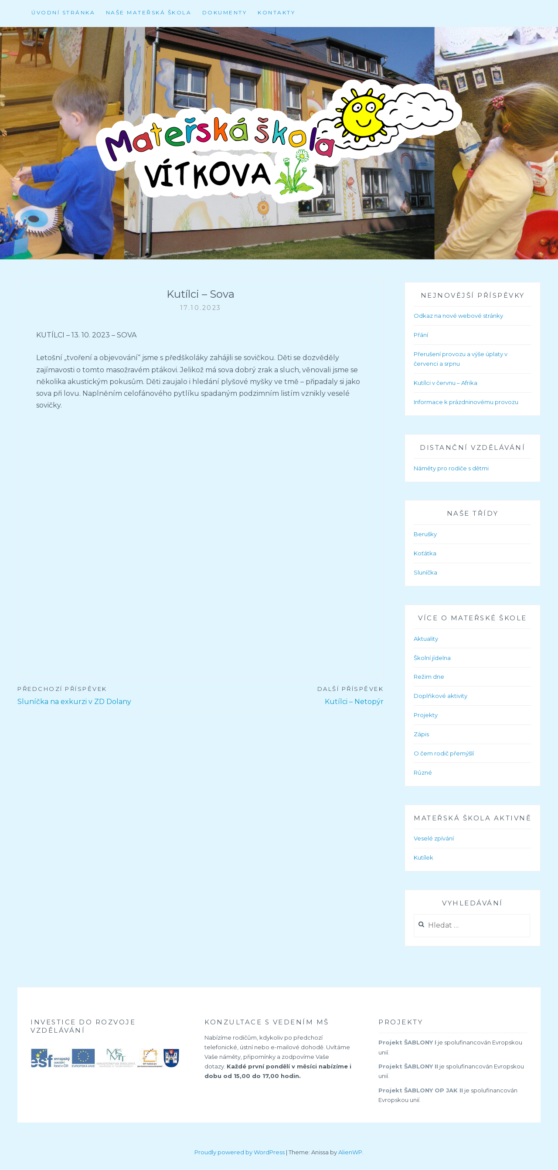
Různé (423, 772)
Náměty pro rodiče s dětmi (451, 468)
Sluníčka (425, 572)
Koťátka (425, 553)
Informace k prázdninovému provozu (466, 401)
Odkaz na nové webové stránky (458, 315)
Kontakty (276, 12)
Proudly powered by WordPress (239, 1152)
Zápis (421, 734)
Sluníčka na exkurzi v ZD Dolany (109, 695)
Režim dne (429, 676)
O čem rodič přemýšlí (444, 753)
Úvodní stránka (63, 12)
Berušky (425, 534)
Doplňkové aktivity (440, 695)
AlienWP (350, 1152)
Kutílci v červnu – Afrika (445, 382)
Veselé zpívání (434, 838)
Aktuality (426, 638)
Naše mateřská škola (149, 12)
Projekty (426, 714)
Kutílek (423, 857)
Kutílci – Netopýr (292, 695)
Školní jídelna (432, 657)
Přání (421, 334)
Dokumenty (224, 12)
